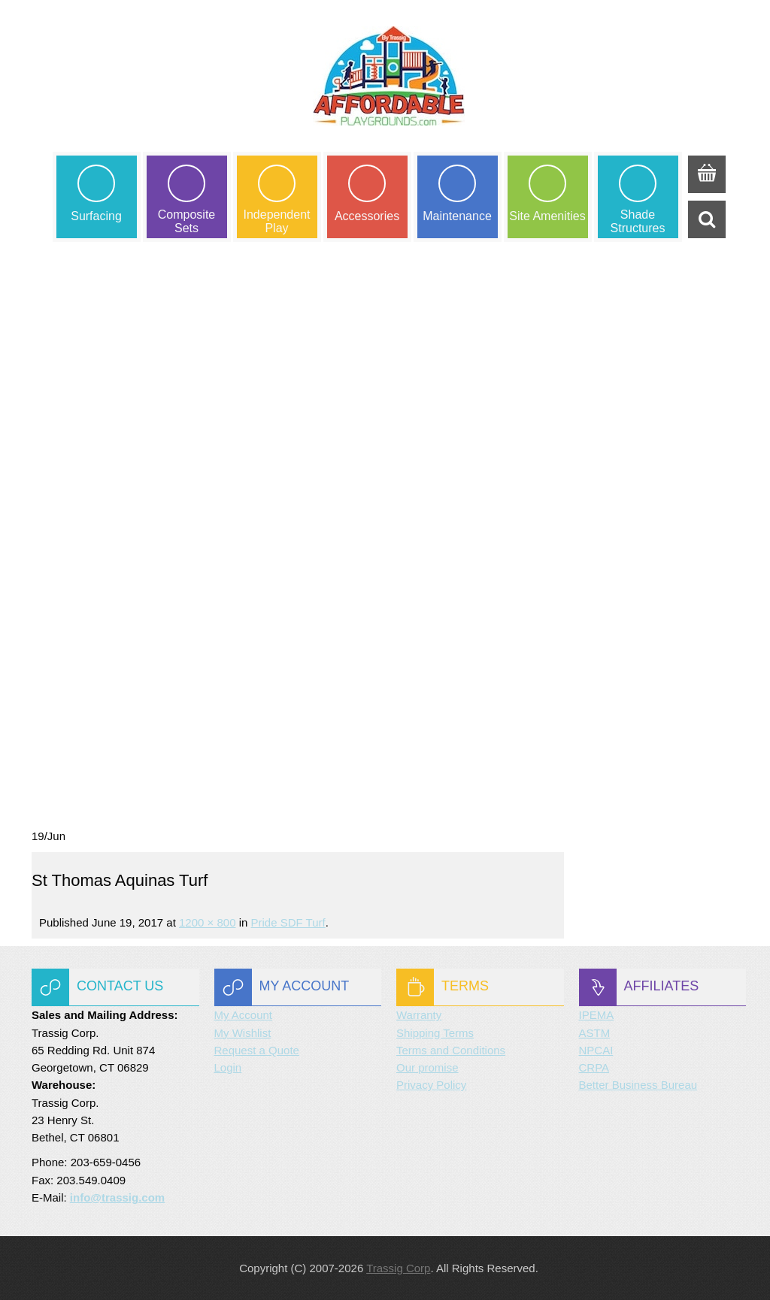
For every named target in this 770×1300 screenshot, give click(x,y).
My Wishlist (242, 1032)
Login (228, 1067)
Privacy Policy (431, 1084)
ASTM (595, 1032)
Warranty (418, 1014)
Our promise (427, 1067)
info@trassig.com (117, 1197)
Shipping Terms (435, 1032)
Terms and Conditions (450, 1050)
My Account (243, 1014)
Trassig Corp (398, 1268)
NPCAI (596, 1050)
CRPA (594, 1067)
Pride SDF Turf (288, 922)
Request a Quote (256, 1050)
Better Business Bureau (638, 1084)
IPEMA (596, 1014)
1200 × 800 (207, 922)
